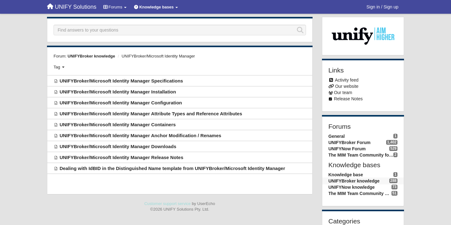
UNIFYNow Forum (347, 148)
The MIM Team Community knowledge (360, 193)
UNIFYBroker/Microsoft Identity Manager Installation (118, 91)
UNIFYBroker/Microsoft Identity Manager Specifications (121, 80)
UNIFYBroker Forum (350, 142)
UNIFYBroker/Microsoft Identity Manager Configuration (121, 102)
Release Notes (348, 98)
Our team (343, 92)
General (337, 136)
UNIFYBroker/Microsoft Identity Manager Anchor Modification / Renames (140, 135)
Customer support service (167, 203)
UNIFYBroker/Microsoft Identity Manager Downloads (118, 146)
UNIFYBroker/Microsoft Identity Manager (158, 56)
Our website (347, 86)
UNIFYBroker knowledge (91, 56)
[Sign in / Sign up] (382, 7)
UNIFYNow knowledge (352, 187)
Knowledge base (346, 174)
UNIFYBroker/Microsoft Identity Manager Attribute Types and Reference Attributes (151, 113)
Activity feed (346, 80)
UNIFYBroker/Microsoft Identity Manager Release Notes (121, 157)
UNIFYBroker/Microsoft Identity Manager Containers (118, 124)
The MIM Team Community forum (361, 155)
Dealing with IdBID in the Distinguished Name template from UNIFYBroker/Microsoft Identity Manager (172, 168)
